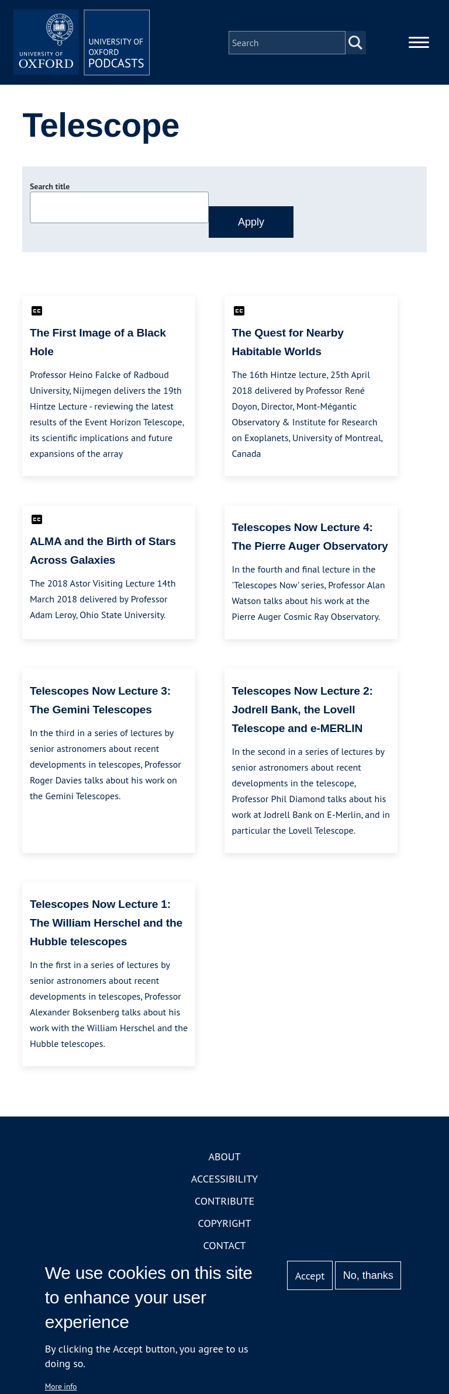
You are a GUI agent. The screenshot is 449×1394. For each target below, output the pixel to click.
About (224, 1159)
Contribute (224, 1203)
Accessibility (224, 1181)
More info (61, 1386)
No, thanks (368, 1275)
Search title (50, 188)
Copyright (224, 1225)
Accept (310, 1275)
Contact (224, 1247)
